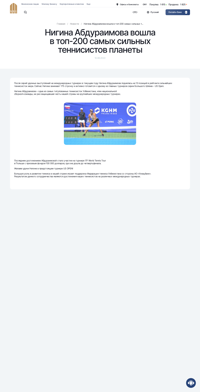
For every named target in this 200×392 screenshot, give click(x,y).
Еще (88, 4)
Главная (61, 23)
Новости (74, 23)
